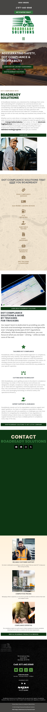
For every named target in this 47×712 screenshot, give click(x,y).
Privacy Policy (15, 704)
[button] (23, 38)
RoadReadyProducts (23, 251)
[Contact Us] (21, 490)
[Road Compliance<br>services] (23, 190)
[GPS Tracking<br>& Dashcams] (23, 257)
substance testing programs (11, 130)
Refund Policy (32, 704)
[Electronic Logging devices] (23, 201)
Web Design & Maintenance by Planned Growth (23, 709)
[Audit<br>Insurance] (23, 234)
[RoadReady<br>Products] (23, 246)
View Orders (23, 3)
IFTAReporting (23, 216)
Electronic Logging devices (23, 206)
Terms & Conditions (23, 704)
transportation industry (13, 122)
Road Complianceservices (23, 195)
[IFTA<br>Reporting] (23, 211)
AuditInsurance (23, 239)
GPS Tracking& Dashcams (23, 262)
